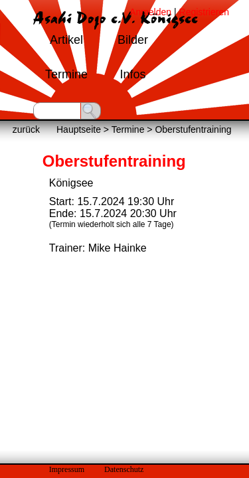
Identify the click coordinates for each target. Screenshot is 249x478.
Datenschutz (123, 469)
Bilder (133, 39)
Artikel (66, 39)
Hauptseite (78, 129)
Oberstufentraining (193, 129)
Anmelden (150, 12)
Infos (132, 74)
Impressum (66, 469)
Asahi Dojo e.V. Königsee (115, 19)
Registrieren (204, 12)
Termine (66, 74)
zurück (26, 129)
